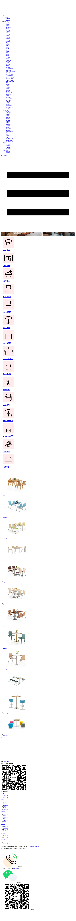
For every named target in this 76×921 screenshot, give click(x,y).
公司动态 (8, 144)
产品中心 (5, 21)
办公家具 (5, 802)
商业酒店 (5, 820)
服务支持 (5, 835)
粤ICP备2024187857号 (33, 846)
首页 (4, 15)
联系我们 (5, 150)
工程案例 (5, 110)
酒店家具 (5, 807)
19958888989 (7, 761)
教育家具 (5, 803)
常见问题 (8, 148)
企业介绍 (8, 18)
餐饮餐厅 (5, 821)
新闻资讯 (5, 143)
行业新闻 (8, 147)
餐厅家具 (5, 809)
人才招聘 (8, 151)
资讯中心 (3, 824)
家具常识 (8, 145)
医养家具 (5, 805)
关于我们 (5, 17)
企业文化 (8, 20)
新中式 (5, 818)
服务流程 (5, 837)
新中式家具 (6, 806)
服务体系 (3, 833)
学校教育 (5, 815)
